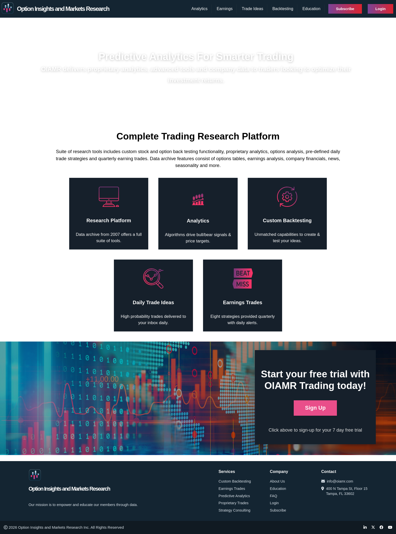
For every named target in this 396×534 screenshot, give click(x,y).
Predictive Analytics (234, 496)
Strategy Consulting (234, 510)
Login (380, 9)
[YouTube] (390, 527)
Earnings (225, 9)
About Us (277, 481)
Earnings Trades (231, 489)
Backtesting (282, 9)
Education (311, 9)
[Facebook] (381, 527)
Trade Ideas (252, 9)
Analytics (199, 9)
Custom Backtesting (234, 481)
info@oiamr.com (337, 481)
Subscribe (345, 9)
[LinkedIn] (365, 527)
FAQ (273, 496)
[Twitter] (373, 527)
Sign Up (315, 408)
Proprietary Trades (233, 503)
